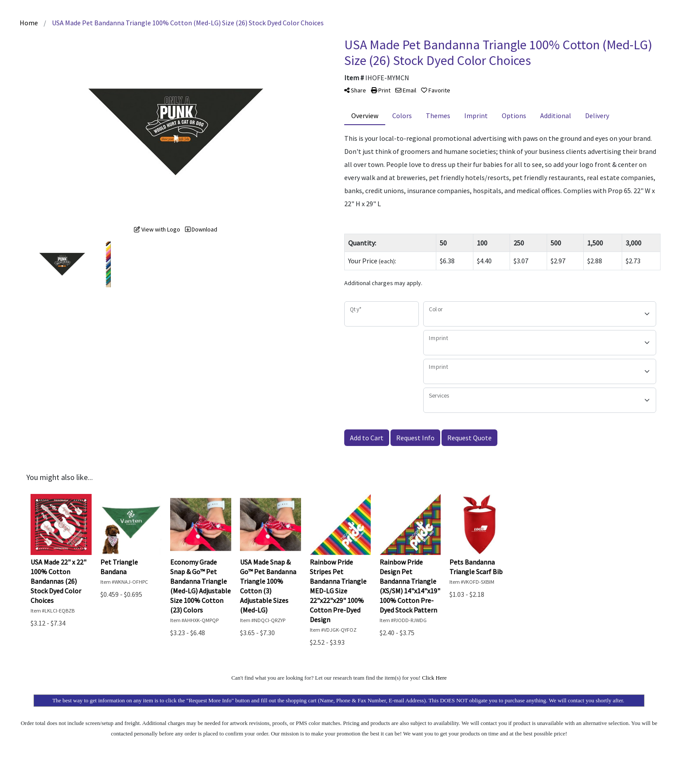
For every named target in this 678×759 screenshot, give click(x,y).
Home (29, 22)
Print (380, 90)
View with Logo (157, 229)
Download (201, 229)
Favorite (435, 90)
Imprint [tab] (476, 115)
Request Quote (469, 437)
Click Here (434, 677)
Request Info (415, 437)
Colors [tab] (402, 115)
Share (355, 90)
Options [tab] (514, 115)
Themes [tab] (438, 115)
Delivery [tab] (597, 115)
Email (405, 90)
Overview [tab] (364, 115)
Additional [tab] (555, 115)
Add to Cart (367, 437)
